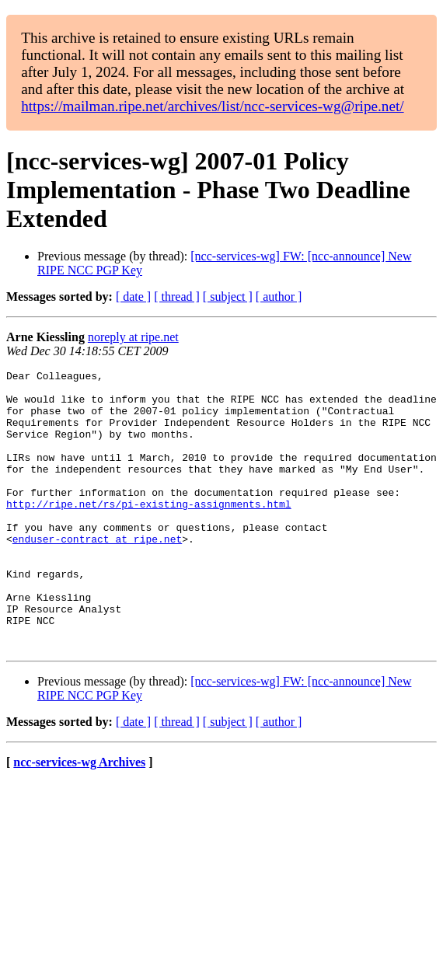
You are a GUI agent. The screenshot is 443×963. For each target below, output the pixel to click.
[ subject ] (228, 296)
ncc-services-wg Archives (79, 818)
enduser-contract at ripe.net (97, 574)
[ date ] (133, 296)
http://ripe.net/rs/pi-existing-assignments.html (148, 532)
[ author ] (279, 296)
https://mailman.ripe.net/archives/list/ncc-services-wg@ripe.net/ (212, 106)
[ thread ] (177, 296)
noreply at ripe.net (133, 337)
